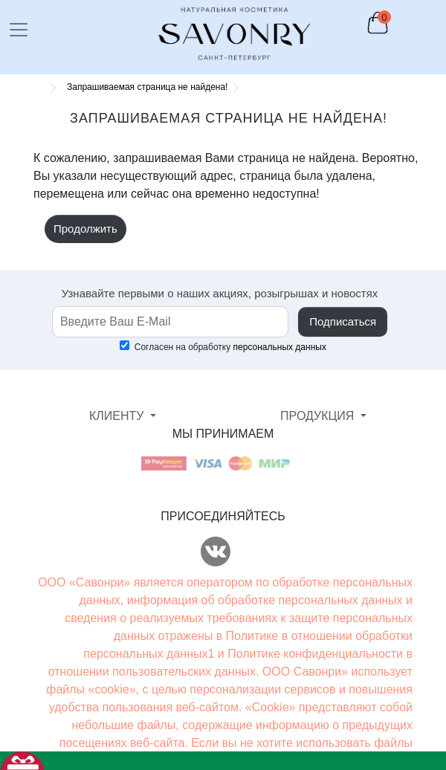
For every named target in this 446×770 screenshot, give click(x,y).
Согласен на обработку (223, 346)
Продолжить (85, 228)
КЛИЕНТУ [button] (118, 416)
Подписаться (342, 321)
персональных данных (279, 347)
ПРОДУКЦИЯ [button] (319, 416)
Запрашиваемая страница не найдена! (147, 87)
